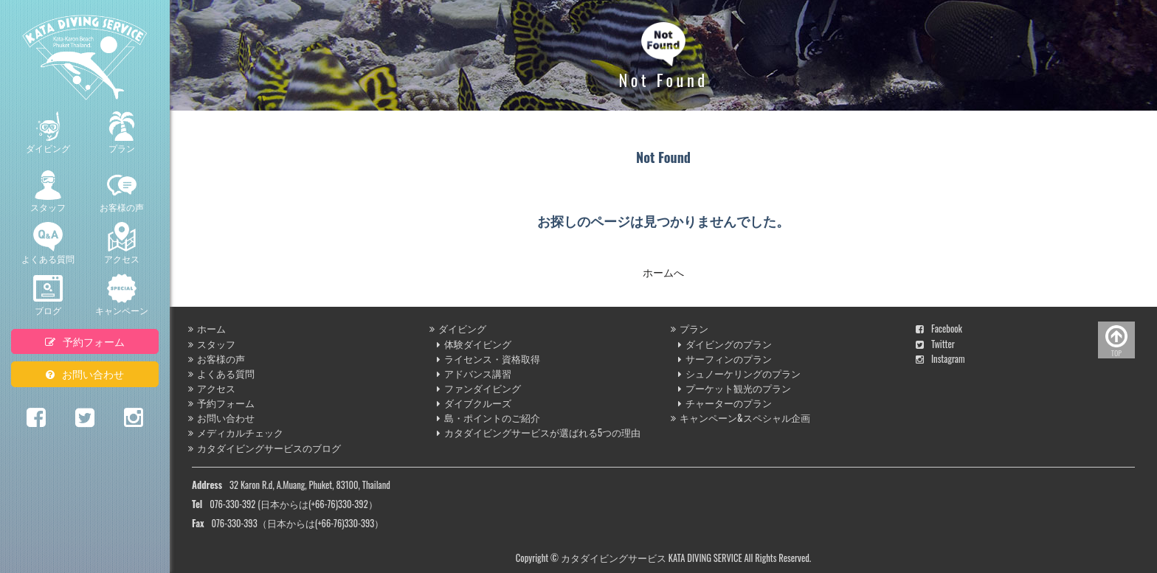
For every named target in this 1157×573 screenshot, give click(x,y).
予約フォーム (85, 341)
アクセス (121, 243)
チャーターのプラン (725, 403)
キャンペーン (121, 295)
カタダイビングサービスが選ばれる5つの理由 (538, 433)
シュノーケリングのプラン (739, 374)
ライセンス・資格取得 (488, 359)
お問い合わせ (85, 373)
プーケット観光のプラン (734, 388)
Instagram (940, 359)
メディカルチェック (235, 433)
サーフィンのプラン (725, 359)
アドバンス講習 (474, 374)
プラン (122, 132)
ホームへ (663, 271)
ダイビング (48, 132)
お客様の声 (122, 191)
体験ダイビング (474, 344)
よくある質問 (48, 243)
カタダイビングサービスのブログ (264, 448)
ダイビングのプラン (725, 344)
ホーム (207, 329)
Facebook (939, 329)
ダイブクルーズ (474, 403)
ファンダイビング (479, 388)
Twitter (935, 344)
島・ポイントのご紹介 (488, 418)
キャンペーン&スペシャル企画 (740, 418)
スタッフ (48, 191)
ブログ (48, 295)
